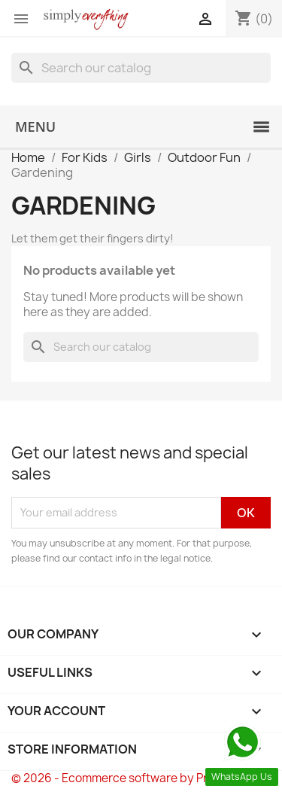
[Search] (141, 68)
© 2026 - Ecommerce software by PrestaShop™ (141, 778)
